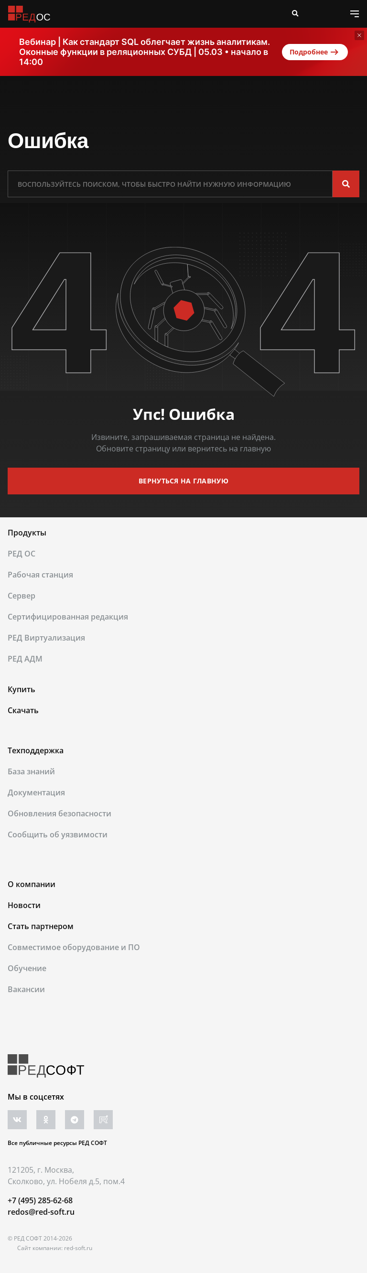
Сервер (21, 595)
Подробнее (315, 52)
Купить (21, 689)
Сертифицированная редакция (68, 616)
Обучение (27, 968)
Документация (36, 792)
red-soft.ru (78, 1248)
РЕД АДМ (25, 658)
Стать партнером (41, 926)
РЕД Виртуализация (46, 637)
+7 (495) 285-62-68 (40, 1200)
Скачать (23, 710)
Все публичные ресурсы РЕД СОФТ (57, 1143)
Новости (24, 905)
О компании (31, 884)
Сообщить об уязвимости (58, 834)
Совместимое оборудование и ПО (74, 947)
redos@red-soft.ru (41, 1212)
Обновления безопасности (59, 813)
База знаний (31, 771)
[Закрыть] (359, 35)
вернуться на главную (183, 480)
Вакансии (26, 989)
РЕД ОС (21, 553)
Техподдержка (36, 750)
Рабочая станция (40, 574)
